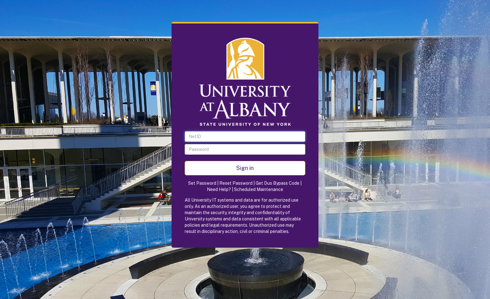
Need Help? (219, 189)
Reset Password (235, 183)
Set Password (202, 183)
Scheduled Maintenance (258, 189)
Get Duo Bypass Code (277, 183)
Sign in (245, 168)
